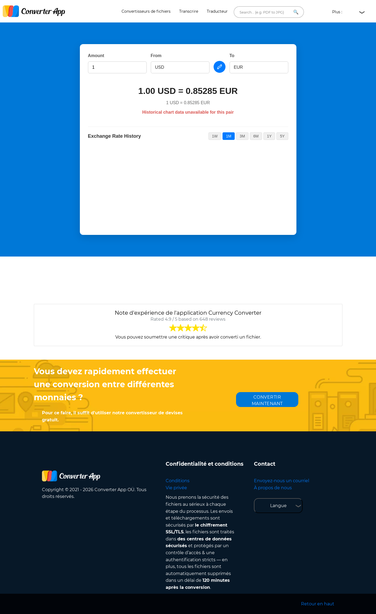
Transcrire (188, 11)
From (156, 55)
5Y (282, 136)
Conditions (177, 480)
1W (215, 136)
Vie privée (176, 487)
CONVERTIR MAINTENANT (267, 400)
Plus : (338, 11)
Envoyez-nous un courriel (281, 480)
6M (256, 136)
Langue (278, 505)
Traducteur (217, 11)
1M (228, 136)
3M (242, 136)
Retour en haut (317, 603)
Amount (96, 55)
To (232, 55)
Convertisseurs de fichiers (146, 11)
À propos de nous (273, 487)
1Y (269, 136)
